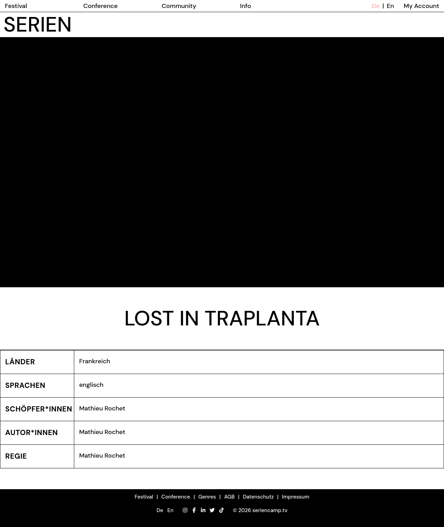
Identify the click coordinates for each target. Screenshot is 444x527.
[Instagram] (185, 510)
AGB (229, 496)
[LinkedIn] (203, 510)
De (376, 6)
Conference (175, 496)
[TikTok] (221, 510)
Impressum (295, 496)
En (390, 6)
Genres (207, 496)
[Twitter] (212, 510)
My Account (421, 6)
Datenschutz (258, 496)
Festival (144, 496)
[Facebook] (194, 510)
